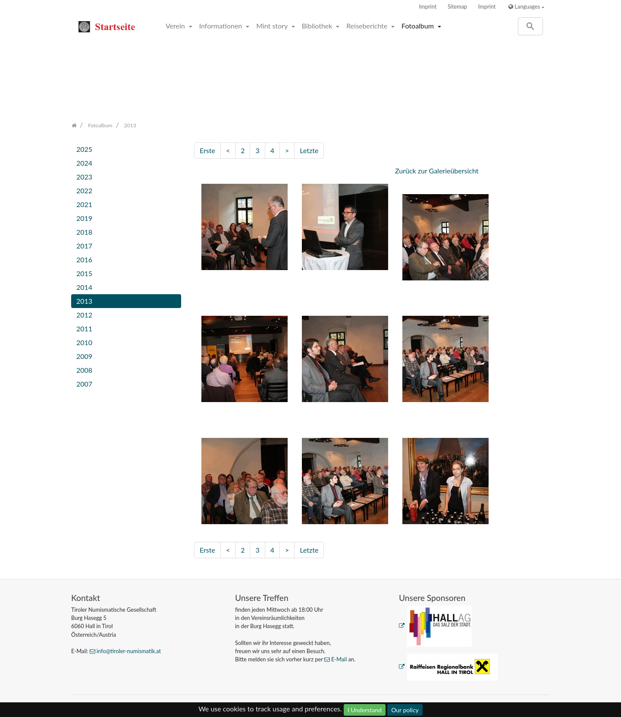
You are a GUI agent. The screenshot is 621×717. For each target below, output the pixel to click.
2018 (84, 232)
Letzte (309, 150)
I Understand (365, 710)
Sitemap (457, 6)
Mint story (272, 26)
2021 (84, 204)
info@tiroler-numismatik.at (129, 651)
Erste (207, 150)
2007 (84, 384)
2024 (84, 163)
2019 (84, 218)
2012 (84, 315)
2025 (84, 149)
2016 (84, 259)
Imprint (428, 6)
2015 (84, 273)
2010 (84, 342)
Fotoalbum (418, 26)
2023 (84, 177)
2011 (84, 328)
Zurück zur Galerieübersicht (437, 171)
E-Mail (339, 659)
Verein (176, 26)
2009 (84, 356)
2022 (84, 190)
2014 (84, 287)
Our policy (405, 710)
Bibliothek (318, 26)
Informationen (221, 26)
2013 (84, 301)
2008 (84, 370)
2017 (84, 246)
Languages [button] (524, 6)
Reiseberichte (367, 26)
